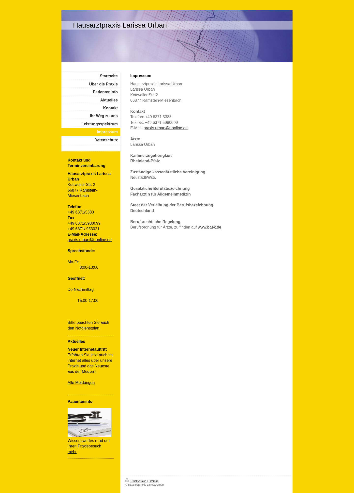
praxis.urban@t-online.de (166, 128)
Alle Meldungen (81, 382)
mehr (72, 452)
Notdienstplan (87, 328)
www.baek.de (209, 227)
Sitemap (153, 480)
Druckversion (136, 480)
